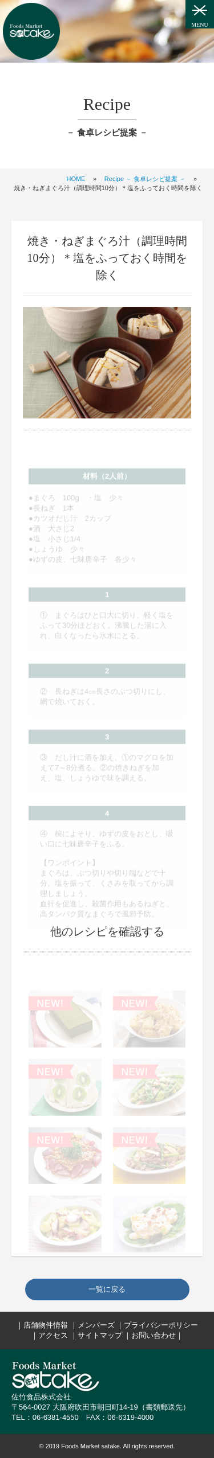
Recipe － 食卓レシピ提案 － (144, 178)
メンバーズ (96, 1325)
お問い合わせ (153, 1335)
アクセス (53, 1335)
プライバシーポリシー (161, 1325)
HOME (75, 178)
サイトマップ (100, 1335)
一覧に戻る (107, 1289)
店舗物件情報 (45, 1325)
